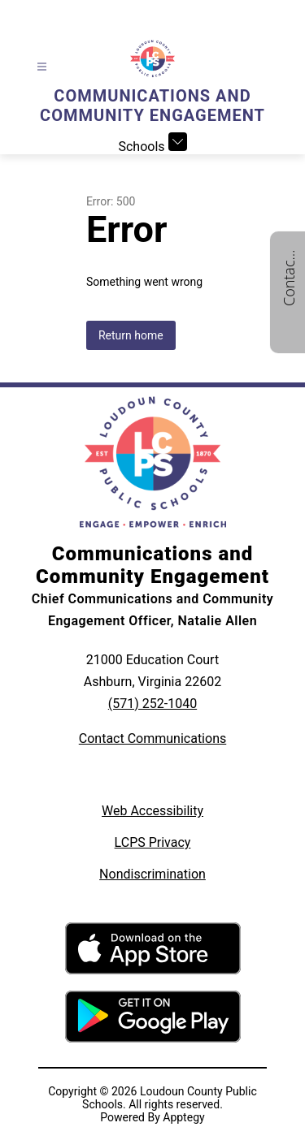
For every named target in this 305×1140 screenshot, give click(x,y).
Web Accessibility (152, 810)
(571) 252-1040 (152, 703)
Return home (130, 335)
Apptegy (183, 1117)
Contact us (288, 277)
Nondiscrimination (152, 874)
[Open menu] (42, 67)
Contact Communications (152, 738)
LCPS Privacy (153, 842)
